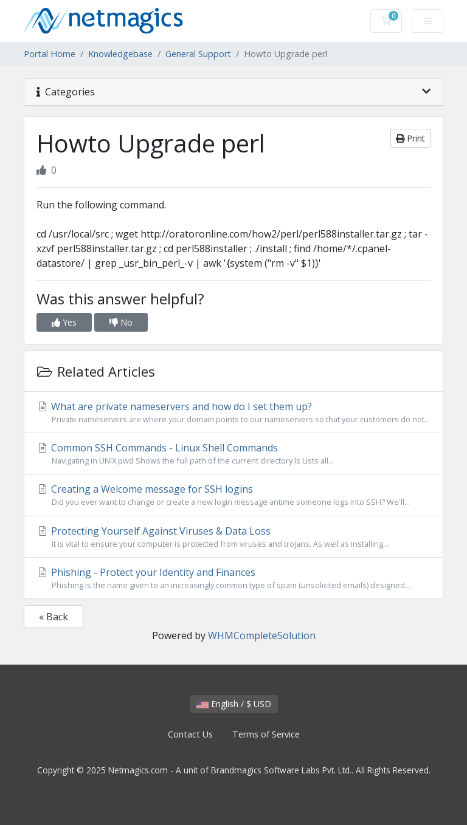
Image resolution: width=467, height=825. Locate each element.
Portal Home (49, 54)
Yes (64, 322)
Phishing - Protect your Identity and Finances (233, 578)
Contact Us (190, 734)
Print (410, 138)
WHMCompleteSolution (262, 635)
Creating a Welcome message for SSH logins (233, 495)
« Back (53, 616)
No (121, 322)
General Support (198, 54)
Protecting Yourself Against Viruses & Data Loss (233, 537)
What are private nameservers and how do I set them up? (233, 412)
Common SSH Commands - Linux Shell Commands (233, 454)
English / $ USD (233, 704)
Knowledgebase (120, 54)
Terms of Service (266, 734)
